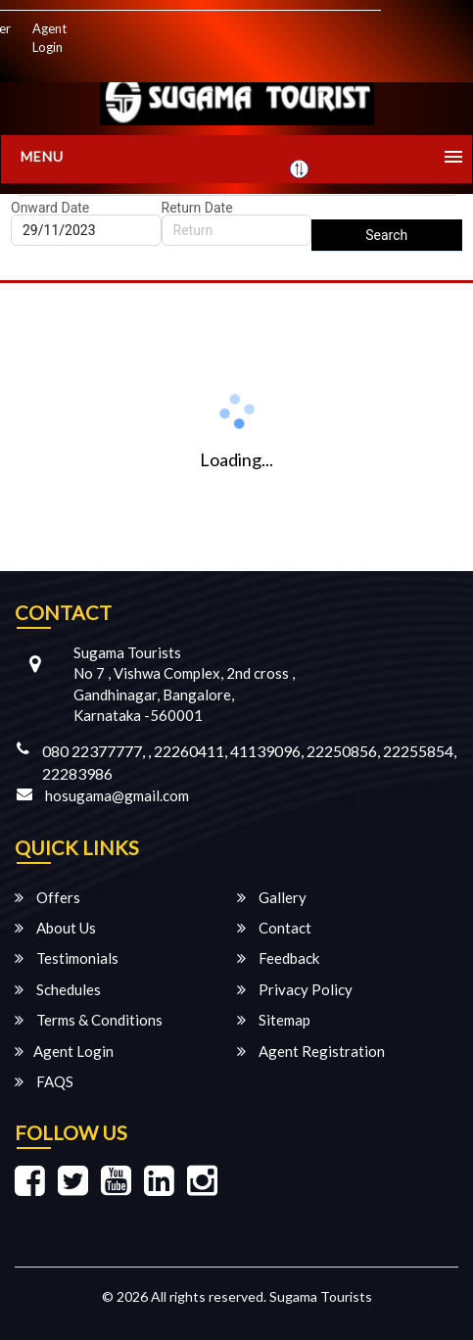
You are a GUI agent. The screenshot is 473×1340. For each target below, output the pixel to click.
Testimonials (66, 958)
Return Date (197, 208)
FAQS (44, 1081)
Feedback (278, 958)
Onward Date (50, 208)
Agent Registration (311, 1051)
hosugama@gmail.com (117, 795)
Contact (274, 927)
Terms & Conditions (89, 1020)
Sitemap (273, 1020)
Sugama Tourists (320, 1296)
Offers (47, 897)
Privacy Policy (295, 989)
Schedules (58, 989)
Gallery (272, 897)
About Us (55, 927)
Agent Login (49, 38)
